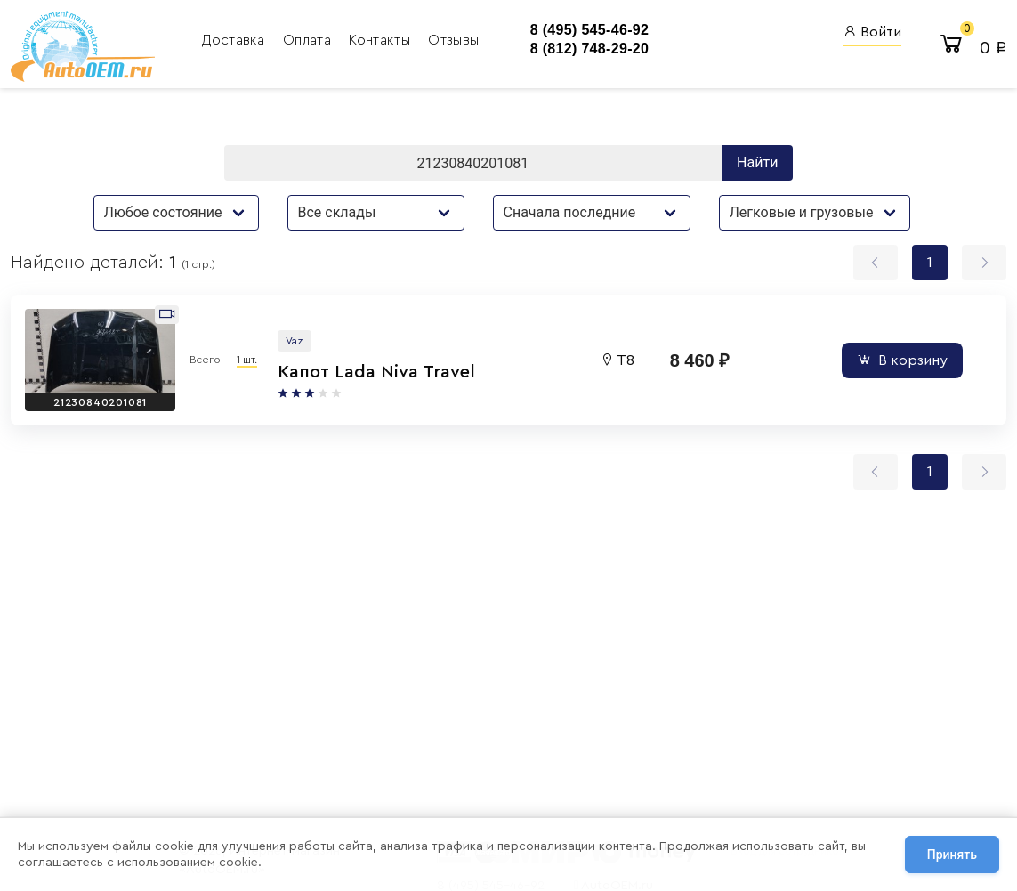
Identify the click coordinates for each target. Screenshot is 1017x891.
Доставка (235, 40)
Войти (872, 31)
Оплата (309, 40)
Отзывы (453, 40)
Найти (757, 162)
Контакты (381, 40)
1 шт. (247, 359)
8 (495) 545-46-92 (590, 29)
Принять (952, 854)
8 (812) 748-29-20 (590, 48)
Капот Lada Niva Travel (376, 372)
